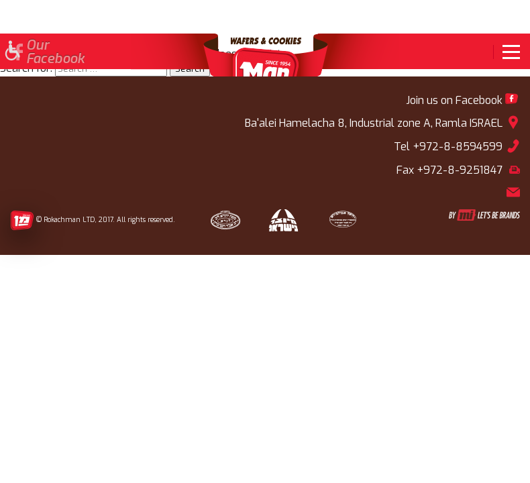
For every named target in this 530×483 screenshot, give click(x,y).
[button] (11, 52)
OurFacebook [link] (55, 52)
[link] (506, 52)
